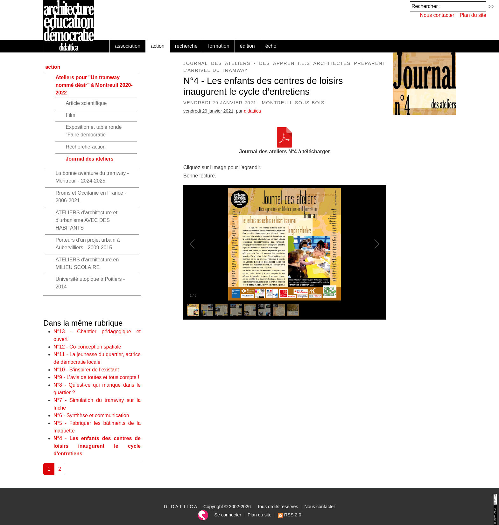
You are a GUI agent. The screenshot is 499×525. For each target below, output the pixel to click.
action (158, 46)
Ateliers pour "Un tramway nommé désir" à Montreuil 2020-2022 (93, 85)
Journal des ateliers (89, 159)
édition (247, 46)
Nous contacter (437, 15)
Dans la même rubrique (83, 323)
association (127, 46)
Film (70, 115)
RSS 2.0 (289, 514)
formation (218, 46)
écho (271, 46)
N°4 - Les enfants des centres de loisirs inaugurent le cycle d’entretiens (97, 446)
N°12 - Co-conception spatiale (87, 346)
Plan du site (473, 15)
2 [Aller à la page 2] (59, 469)
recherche (186, 46)
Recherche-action (85, 146)
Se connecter (227, 514)
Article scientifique (86, 103)
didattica (252, 111)
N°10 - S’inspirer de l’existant (86, 369)
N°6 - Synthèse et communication (91, 415)
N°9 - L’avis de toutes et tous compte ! (96, 377)
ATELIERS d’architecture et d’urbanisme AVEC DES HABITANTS (86, 220)
